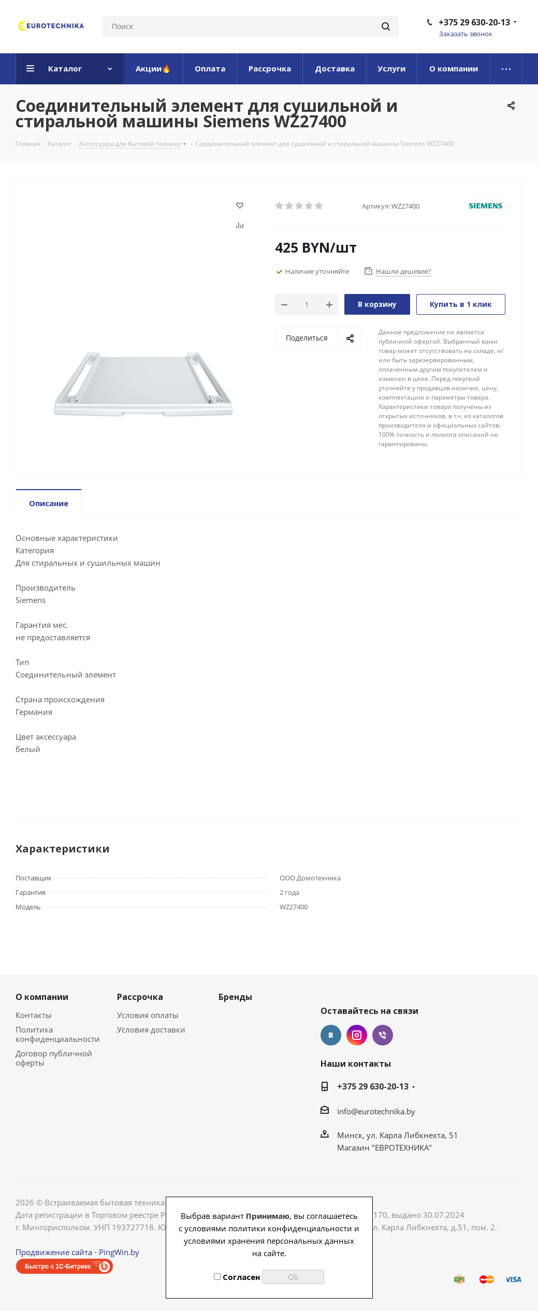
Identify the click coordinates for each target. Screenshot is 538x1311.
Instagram (356, 1035)
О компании (42, 997)
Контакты (34, 1015)
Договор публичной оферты (54, 1058)
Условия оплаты (148, 1015)
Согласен (237, 1277)
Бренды (235, 997)
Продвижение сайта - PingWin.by (77, 1252)
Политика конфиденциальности (58, 1034)
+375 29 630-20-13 (474, 22)
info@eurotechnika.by (376, 1111)
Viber (382, 1035)
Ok (293, 1277)
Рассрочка (140, 997)
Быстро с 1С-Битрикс (58, 1266)
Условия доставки (151, 1029)
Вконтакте (331, 1035)
